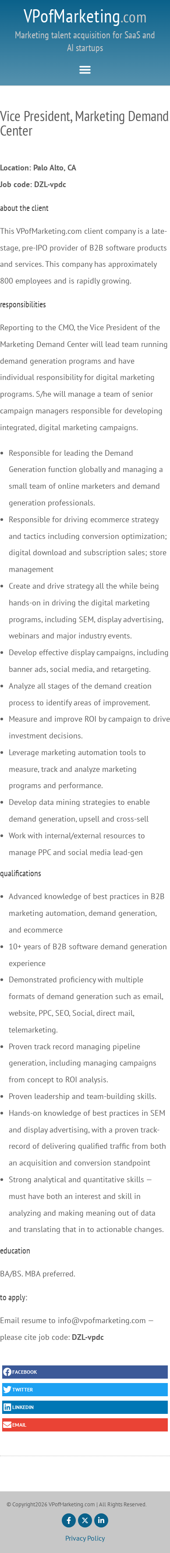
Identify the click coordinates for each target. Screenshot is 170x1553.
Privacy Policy (85, 1538)
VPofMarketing (85, 16)
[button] (85, 69)
